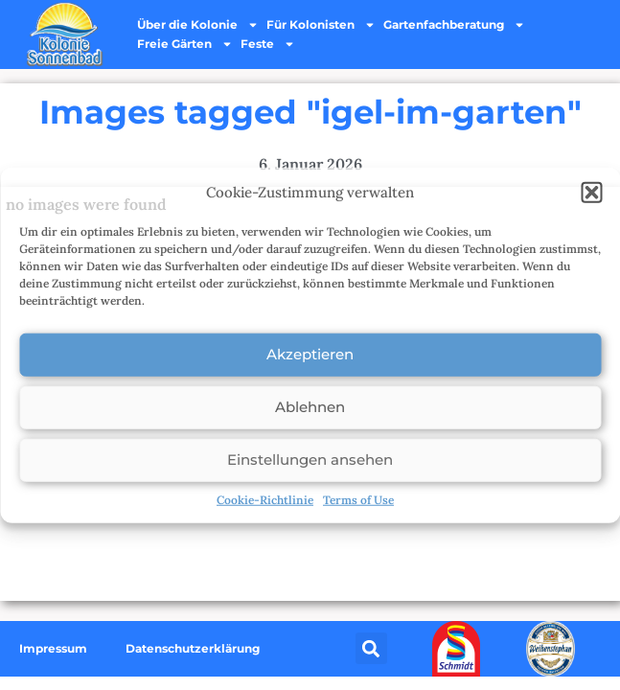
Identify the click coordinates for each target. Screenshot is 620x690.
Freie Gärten (185, 44)
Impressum (53, 648)
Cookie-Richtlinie (265, 499)
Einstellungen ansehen (310, 459)
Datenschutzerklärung (193, 648)
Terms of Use (358, 499)
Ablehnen (310, 407)
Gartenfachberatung (454, 24)
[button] (591, 192)
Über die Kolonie (198, 24)
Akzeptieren (310, 354)
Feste (268, 44)
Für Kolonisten (321, 24)
